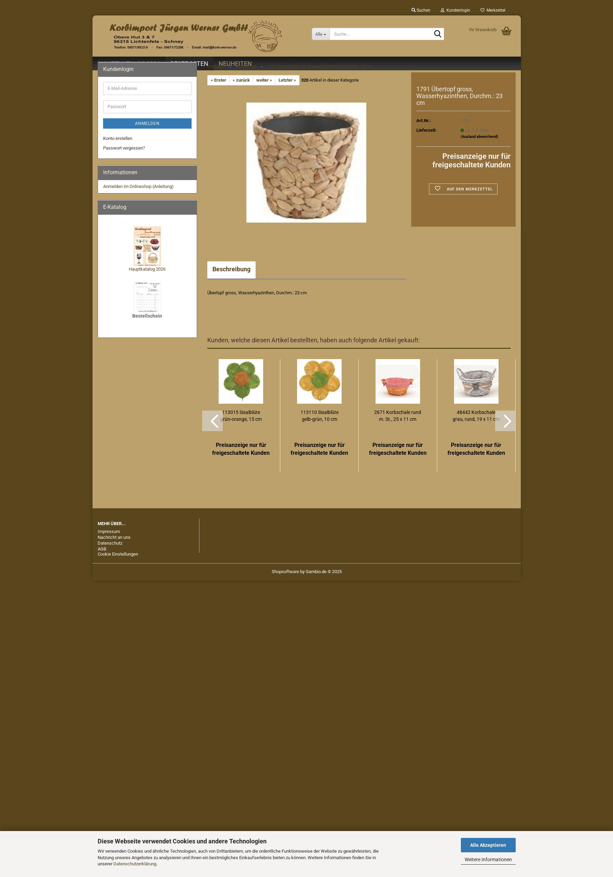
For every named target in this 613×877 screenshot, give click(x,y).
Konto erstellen (117, 138)
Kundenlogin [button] (455, 10)
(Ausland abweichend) (479, 136)
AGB (102, 549)
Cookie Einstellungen (118, 554)
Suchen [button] (421, 10)
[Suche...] (321, 34)
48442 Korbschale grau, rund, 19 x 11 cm (476, 416)
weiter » (264, 80)
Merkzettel (492, 10)
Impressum (109, 531)
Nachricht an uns (114, 537)
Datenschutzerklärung (134, 863)
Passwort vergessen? (124, 148)
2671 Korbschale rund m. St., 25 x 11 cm (397, 416)
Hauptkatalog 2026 (147, 269)
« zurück (241, 80)
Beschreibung (231, 269)
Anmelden (147, 123)
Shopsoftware (285, 571)
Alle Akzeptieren (488, 845)
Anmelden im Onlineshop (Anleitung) (138, 186)
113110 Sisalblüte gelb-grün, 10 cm (320, 416)
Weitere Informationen (488, 859)
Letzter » (287, 80)
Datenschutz (110, 543)
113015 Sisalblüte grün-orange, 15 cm (241, 416)
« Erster (218, 80)
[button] (212, 421)
